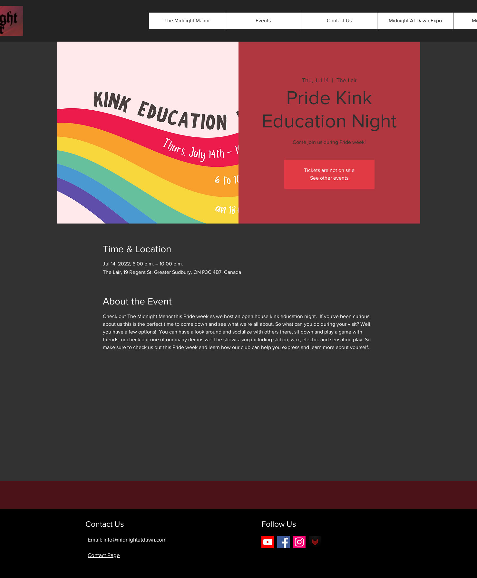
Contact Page (104, 555)
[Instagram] (299, 542)
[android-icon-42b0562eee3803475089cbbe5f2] (315, 542)
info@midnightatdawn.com (135, 539)
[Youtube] (267, 542)
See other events (329, 178)
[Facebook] (283, 542)
